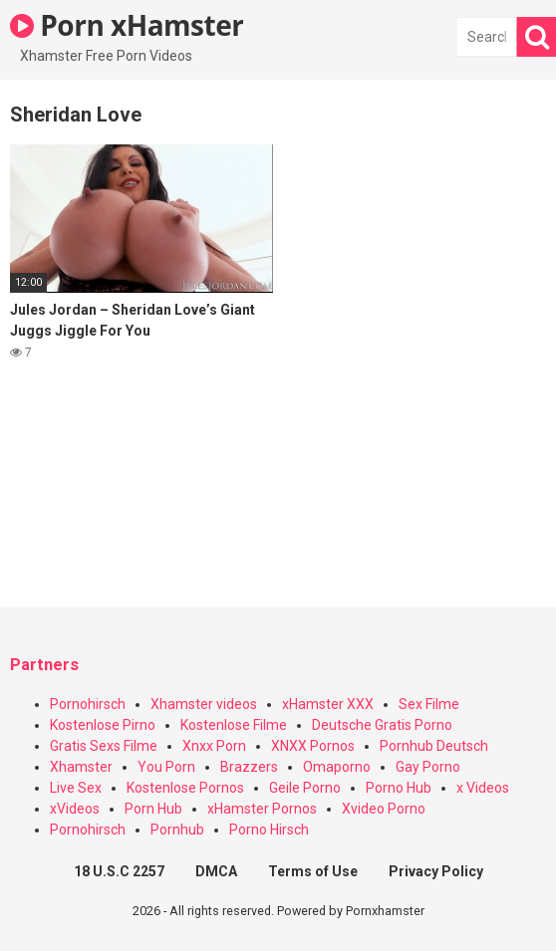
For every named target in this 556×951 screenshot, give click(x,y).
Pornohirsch (88, 704)
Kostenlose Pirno (102, 725)
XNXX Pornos (313, 746)
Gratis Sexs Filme (103, 746)
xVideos (75, 809)
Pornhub (177, 829)
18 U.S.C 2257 (119, 871)
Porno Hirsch (269, 829)
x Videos (482, 788)
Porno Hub (398, 788)
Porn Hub (153, 809)
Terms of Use (313, 871)
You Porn (166, 767)
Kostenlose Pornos (185, 788)
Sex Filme (429, 704)
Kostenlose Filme (233, 725)
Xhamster (81, 767)
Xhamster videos (203, 704)
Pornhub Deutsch (434, 746)
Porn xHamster (126, 25)
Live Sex (76, 788)
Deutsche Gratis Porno (382, 725)
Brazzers (249, 767)
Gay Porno (428, 767)
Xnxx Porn (214, 746)
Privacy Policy (436, 871)
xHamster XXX (328, 704)
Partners (44, 664)
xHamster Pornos (262, 809)
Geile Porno (305, 788)
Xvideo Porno (383, 809)
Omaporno (337, 767)
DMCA (216, 871)
